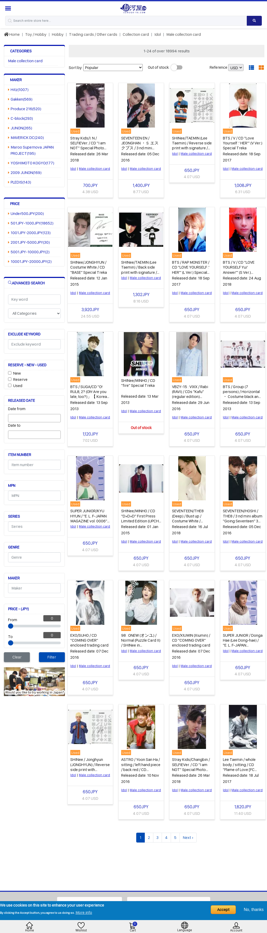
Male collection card (183, 34)
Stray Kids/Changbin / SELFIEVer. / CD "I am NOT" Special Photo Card (191, 766)
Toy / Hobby (35, 34)
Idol (157, 34)
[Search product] (254, 21)
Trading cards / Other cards (93, 34)
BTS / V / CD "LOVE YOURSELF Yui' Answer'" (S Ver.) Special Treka (239, 269)
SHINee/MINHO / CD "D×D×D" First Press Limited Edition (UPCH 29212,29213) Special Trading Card (140, 520)
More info (84, 912)
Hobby (58, 34)
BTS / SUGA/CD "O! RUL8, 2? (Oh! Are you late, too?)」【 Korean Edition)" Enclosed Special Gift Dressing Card (89, 398)
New (17, 373)
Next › (188, 835)
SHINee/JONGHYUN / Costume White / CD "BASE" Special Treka (88, 266)
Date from (16, 408)
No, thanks (254, 909)
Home (12, 34)
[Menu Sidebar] (8, 8)
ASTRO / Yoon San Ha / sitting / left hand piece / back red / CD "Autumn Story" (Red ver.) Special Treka (140, 768)
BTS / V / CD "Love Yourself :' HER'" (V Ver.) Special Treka (242, 142)
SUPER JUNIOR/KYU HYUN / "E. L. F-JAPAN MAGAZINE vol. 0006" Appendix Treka (88, 518)
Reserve (20, 379)
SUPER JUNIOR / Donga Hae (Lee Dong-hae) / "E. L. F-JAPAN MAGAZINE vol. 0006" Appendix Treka (243, 644)
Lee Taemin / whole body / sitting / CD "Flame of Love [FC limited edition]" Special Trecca (239, 768)
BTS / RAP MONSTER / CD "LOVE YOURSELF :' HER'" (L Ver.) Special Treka (190, 269)
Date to (14, 425)
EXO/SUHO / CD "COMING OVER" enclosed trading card (89, 639)
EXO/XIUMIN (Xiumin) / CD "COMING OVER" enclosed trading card (191, 639)
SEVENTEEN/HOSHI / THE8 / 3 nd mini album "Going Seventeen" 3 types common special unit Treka (242, 520)
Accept (223, 909)
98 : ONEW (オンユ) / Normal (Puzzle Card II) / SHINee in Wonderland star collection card (140, 644)
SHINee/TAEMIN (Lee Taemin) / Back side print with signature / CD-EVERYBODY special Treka (139, 271)
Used (17, 385)
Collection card (136, 34)
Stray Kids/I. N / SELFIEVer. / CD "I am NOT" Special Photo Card (88, 145)
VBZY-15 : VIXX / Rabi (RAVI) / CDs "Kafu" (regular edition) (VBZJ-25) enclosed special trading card (190, 395)
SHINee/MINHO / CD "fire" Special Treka (138, 382)
